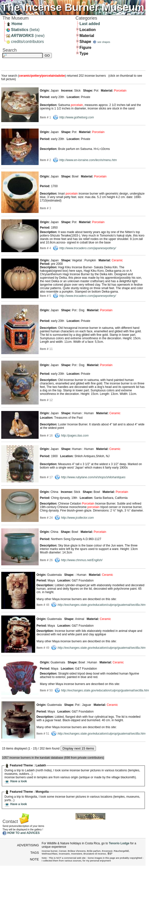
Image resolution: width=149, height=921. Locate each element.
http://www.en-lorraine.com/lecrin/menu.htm (88, 160)
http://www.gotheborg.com (76, 117)
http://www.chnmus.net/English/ (82, 560)
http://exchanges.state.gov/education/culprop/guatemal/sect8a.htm (102, 605)
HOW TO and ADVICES (23, 833)
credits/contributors (25, 41)
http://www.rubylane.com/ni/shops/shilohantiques (93, 477)
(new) (25, 36)
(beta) (23, 30)
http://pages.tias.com (75, 435)
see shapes (103, 42)
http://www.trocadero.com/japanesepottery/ (87, 248)
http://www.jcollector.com (77, 517)
